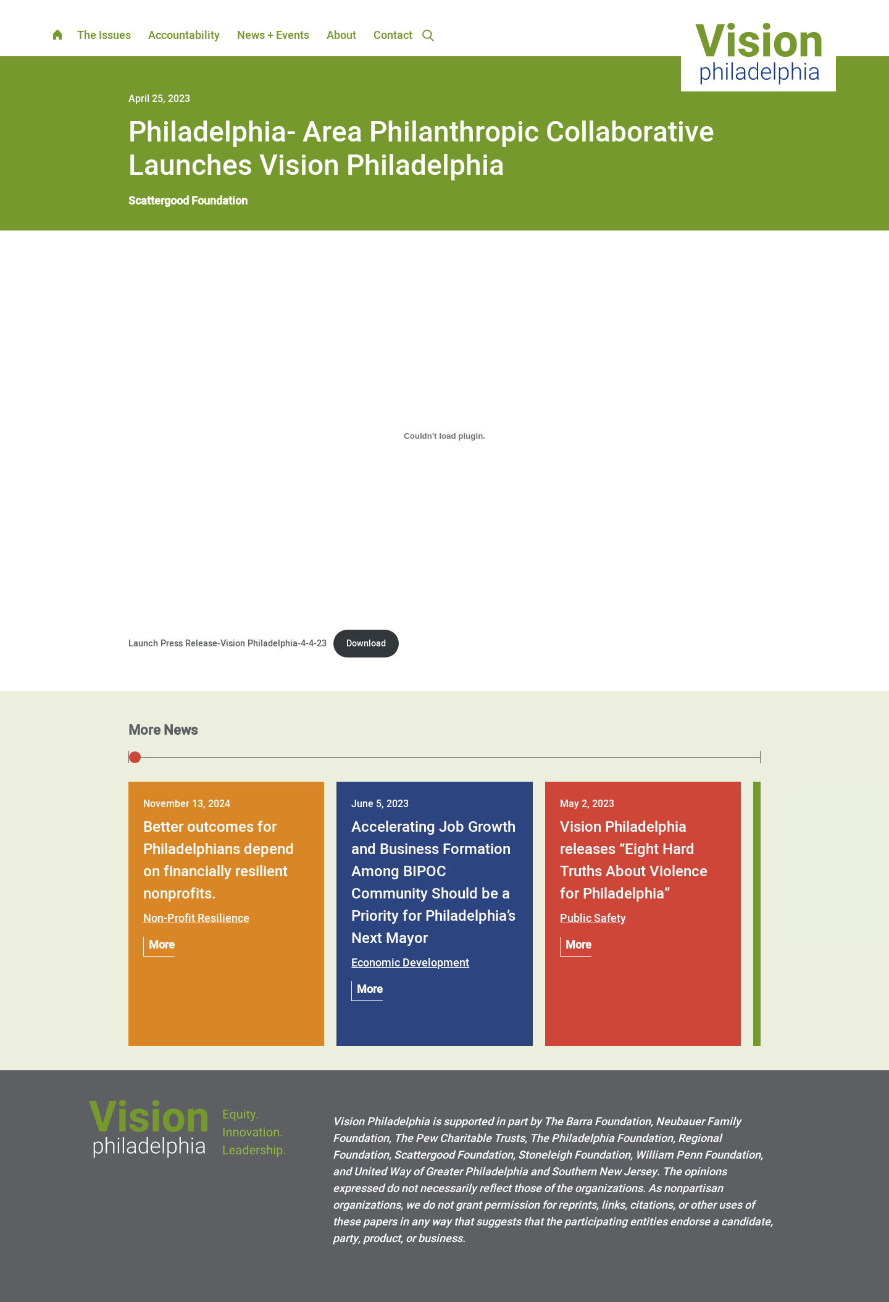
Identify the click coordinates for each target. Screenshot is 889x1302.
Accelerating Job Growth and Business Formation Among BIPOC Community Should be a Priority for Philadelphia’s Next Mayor (433, 882)
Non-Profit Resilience (196, 918)
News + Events (273, 35)
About (341, 35)
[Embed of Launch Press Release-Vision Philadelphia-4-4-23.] (444, 435)
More (162, 945)
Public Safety (593, 918)
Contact (393, 35)
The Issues (104, 35)
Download (366, 643)
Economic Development (410, 963)
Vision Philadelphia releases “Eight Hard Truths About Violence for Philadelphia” (633, 860)
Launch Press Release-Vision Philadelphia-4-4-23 (227, 643)
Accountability (184, 35)
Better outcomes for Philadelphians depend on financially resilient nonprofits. (218, 860)
